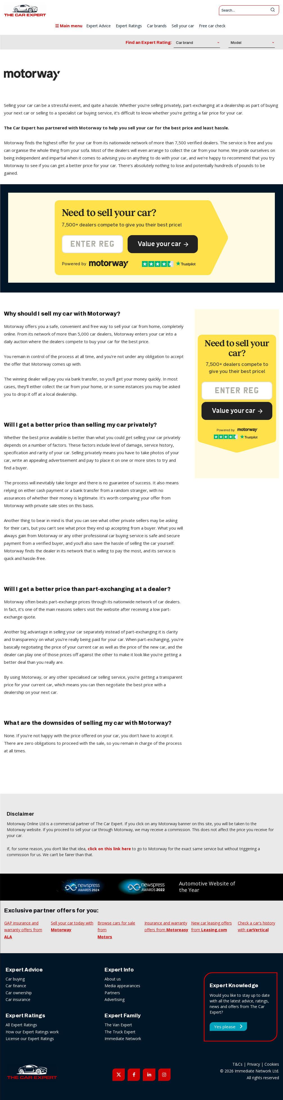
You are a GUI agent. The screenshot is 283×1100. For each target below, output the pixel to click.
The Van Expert (118, 1024)
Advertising (114, 999)
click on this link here (109, 848)
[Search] (272, 10)
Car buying (15, 979)
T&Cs (237, 1064)
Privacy (253, 1064)
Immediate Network (123, 1038)
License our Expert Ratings (30, 1038)
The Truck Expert (120, 1031)
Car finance (16, 985)
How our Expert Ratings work (32, 1031)
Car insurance (18, 999)
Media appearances (122, 985)
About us (113, 979)
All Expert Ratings (21, 1024)
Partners (112, 992)
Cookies (271, 1064)
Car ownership (19, 992)
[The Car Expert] (25, 10)
